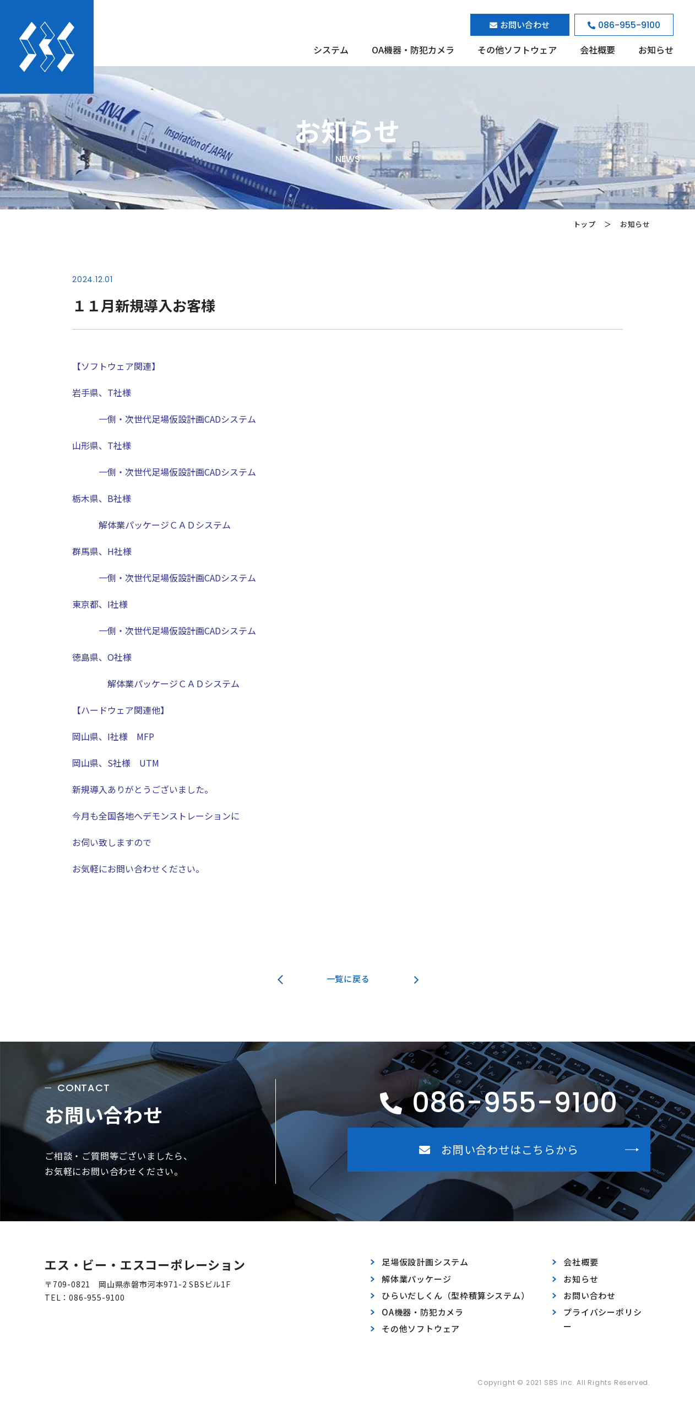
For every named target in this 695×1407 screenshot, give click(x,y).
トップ (584, 224)
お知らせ (656, 49)
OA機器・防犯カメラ (413, 49)
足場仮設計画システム (425, 1262)
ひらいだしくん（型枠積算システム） (455, 1295)
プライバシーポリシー (602, 1319)
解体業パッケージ (416, 1279)
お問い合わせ (589, 1295)
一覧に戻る (348, 978)
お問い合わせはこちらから (498, 1149)
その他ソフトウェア (517, 49)
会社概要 (597, 49)
